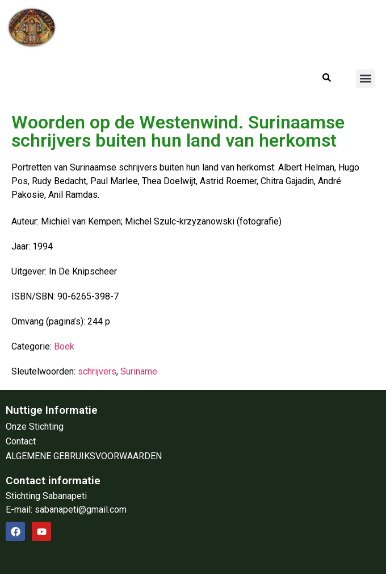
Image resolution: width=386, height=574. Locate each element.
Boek (64, 346)
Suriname (138, 371)
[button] (365, 78)
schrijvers (97, 371)
